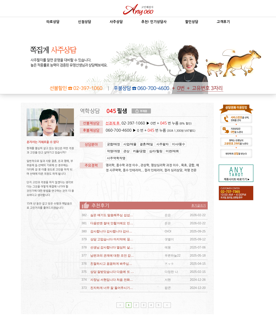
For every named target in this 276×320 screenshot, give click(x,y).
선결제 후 (113, 123)
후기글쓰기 (198, 205)
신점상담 (84, 22)
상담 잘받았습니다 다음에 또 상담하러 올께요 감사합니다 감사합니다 (112, 271)
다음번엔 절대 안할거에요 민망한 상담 (112, 223)
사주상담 (116, 22)
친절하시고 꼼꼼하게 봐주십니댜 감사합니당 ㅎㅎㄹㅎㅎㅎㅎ (112, 263)
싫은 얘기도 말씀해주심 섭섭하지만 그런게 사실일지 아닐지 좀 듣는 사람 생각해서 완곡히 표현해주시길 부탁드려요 (112, 215)
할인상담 (191, 22)
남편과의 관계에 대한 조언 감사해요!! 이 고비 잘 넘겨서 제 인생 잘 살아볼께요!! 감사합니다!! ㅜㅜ (112, 255)
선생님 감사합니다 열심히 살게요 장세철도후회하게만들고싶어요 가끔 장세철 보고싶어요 (112, 247)
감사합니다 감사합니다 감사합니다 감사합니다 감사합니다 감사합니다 (112, 231)
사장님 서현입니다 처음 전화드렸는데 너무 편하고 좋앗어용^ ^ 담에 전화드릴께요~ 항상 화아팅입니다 (112, 279)
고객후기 (223, 22)
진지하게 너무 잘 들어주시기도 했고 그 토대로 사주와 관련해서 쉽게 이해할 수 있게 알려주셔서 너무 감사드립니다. (112, 287)
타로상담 (52, 22)
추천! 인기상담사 (154, 22)
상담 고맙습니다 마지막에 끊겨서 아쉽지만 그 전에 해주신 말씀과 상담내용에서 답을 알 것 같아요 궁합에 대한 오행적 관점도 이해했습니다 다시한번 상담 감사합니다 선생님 (112, 239)
